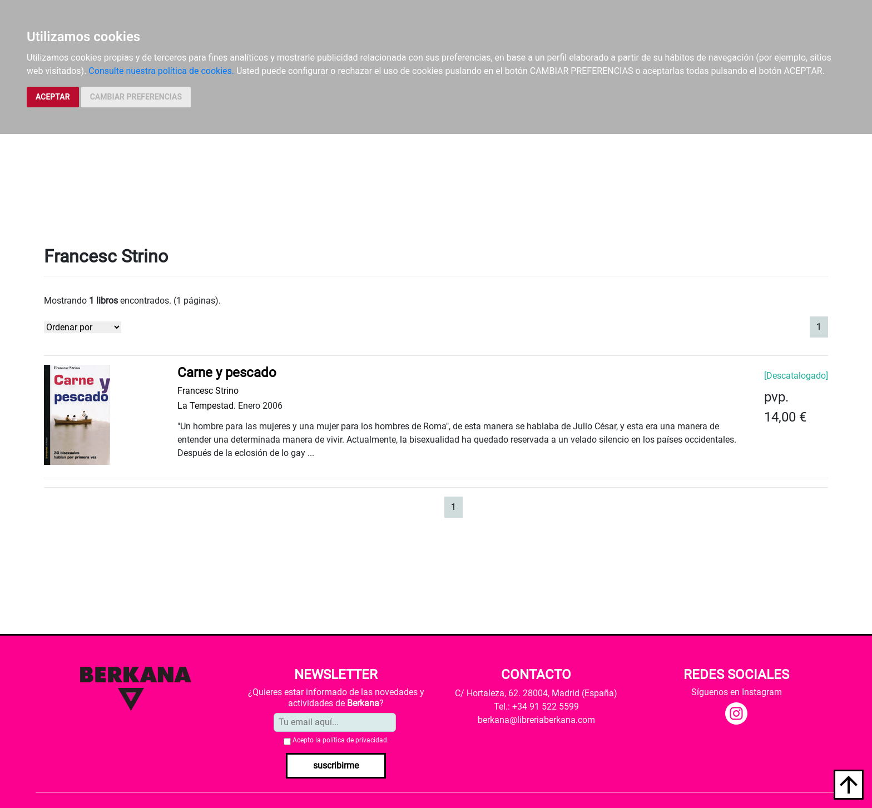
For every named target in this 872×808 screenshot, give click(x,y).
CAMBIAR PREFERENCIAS (136, 96)
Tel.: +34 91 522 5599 (536, 706)
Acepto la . (341, 740)
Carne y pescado (226, 372)
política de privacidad (355, 740)
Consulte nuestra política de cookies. (161, 71)
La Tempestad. (206, 405)
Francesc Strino (208, 390)
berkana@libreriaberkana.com (536, 720)
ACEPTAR (53, 96)
